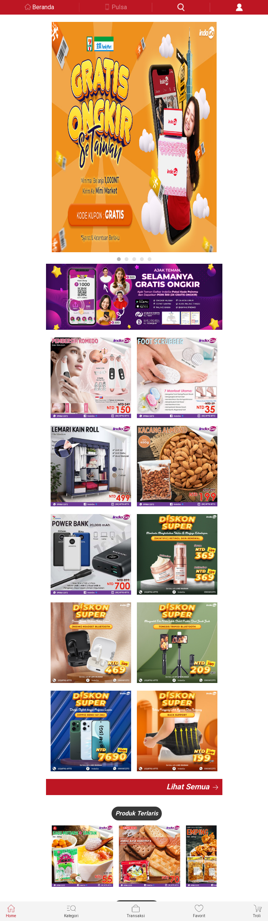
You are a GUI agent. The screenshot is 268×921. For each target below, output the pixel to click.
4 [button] (142, 259)
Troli (257, 911)
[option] (134, 137)
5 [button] (149, 259)
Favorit (199, 911)
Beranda (43, 7)
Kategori (71, 911)
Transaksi (136, 911)
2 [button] (126, 259)
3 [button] (134, 259)
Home (11, 911)
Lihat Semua (187, 786)
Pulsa (119, 7)
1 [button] (119, 259)
